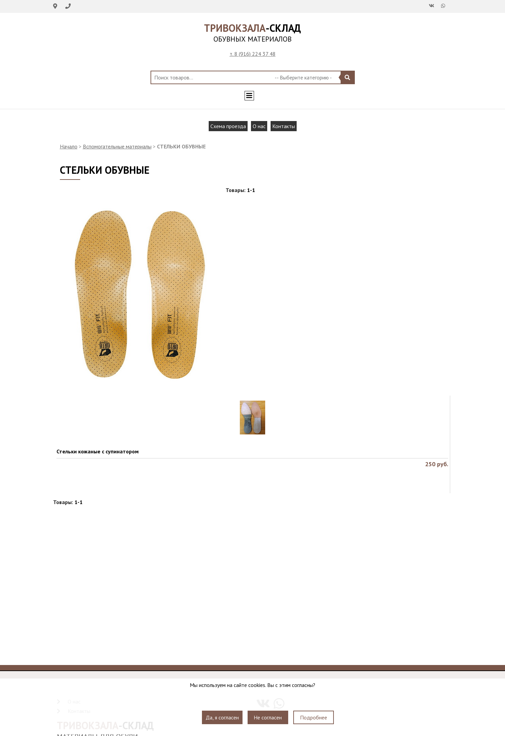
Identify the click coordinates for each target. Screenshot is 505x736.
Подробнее (313, 717)
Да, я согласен (222, 717)
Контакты (283, 126)
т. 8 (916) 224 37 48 (253, 53)
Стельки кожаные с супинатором (97, 451)
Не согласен (268, 717)
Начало (68, 146)
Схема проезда (228, 126)
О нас (259, 126)
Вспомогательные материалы (117, 146)
